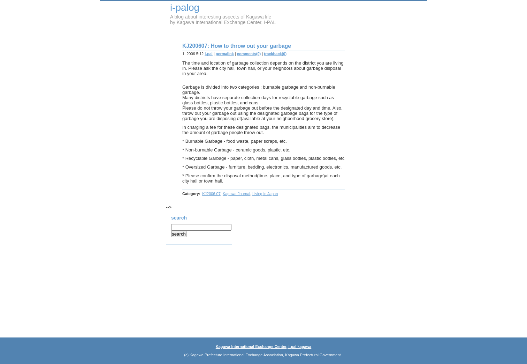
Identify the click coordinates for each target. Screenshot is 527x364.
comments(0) (249, 54)
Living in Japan (265, 194)
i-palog (184, 7)
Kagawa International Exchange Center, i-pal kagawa (263, 346)
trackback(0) (275, 54)
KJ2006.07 (211, 194)
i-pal (209, 54)
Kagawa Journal (236, 194)
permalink (225, 54)
